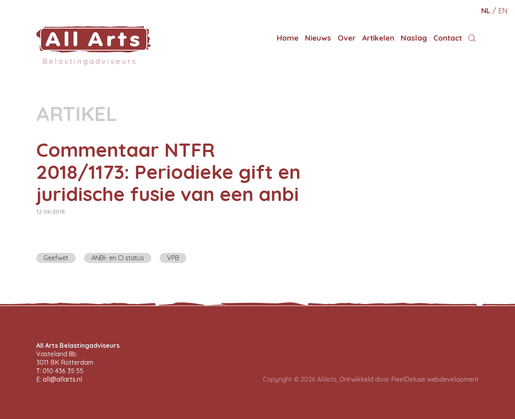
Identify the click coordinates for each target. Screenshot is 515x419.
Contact (447, 38)
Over (347, 38)
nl (485, 10)
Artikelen (378, 38)
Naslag (414, 38)
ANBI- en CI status (117, 258)
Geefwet (55, 258)
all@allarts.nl (62, 379)
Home (288, 38)
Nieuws (318, 38)
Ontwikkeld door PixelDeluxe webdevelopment (409, 379)
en (503, 10)
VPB (173, 258)
